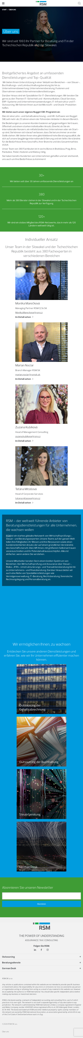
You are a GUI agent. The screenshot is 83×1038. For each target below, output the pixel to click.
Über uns (5, 1031)
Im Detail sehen (23, 316)
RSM (8, 535)
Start (4, 10)
